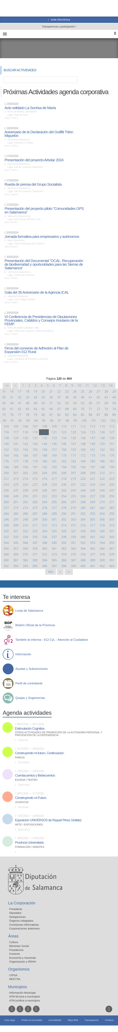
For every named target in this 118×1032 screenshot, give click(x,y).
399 (73, 566)
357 (15, 548)
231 (73, 484)
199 (111, 467)
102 (103, 420)
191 (35, 467)
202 (25, 473)
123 (73, 432)
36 (51, 397)
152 (6, 449)
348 (44, 543)
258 (102, 496)
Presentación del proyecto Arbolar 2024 (34, 160)
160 (83, 449)
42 (98, 397)
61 (12, 409)
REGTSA (14, 979)
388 (83, 560)
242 (63, 490)
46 (12, 403)
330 (102, 531)
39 (74, 397)
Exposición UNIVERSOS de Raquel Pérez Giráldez (48, 820)
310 (25, 525)
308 (6, 525)
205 (54, 473)
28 (106, 391)
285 (15, 513)
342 (102, 537)
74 (114, 409)
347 (35, 543)
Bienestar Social (19, 945)
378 (102, 554)
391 (111, 560)
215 (35, 479)
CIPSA (13, 975)
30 (4, 397)
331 (111, 531)
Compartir (4, 584)
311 (35, 525)
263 (35, 502)
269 (92, 502)
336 (44, 537)
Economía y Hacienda (22, 957)
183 (73, 461)
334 (25, 537)
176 (6, 461)
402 (102, 566)
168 (44, 455)
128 (6, 438)
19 (35, 391)
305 (92, 519)
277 (54, 508)
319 (111, 525)
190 (25, 467)
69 (74, 409)
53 (66, 403)
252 (44, 496)
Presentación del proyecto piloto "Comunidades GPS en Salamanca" (44, 210)
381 (15, 560)
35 (43, 397)
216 (44, 479)
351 (73, 543)
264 (44, 502)
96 (51, 420)
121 (54, 432)
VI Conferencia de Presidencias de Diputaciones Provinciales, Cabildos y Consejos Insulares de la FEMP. (41, 320)
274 (25, 508)
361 (54, 548)
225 (15, 484)
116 (6, 432)
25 (82, 391)
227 (35, 484)
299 (35, 519)
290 (63, 513)
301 (54, 519)
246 (102, 490)
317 (92, 525)
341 (92, 537)
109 (54, 426)
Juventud (22, 802)
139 (111, 438)
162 (102, 449)
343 (111, 537)
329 (92, 531)
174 (102, 455)
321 (15, 531)
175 (111, 455)
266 (63, 502)
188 (6, 467)
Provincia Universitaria (29, 842)
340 (83, 537)
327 (73, 531)
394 (25, 566)
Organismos (19, 969)
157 (54, 449)
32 (19, 397)
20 (43, 391)
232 (83, 484)
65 (43, 409)
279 (73, 508)
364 (83, 548)
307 (111, 519)
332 (6, 537)
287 (35, 513)
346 (25, 543)
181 (54, 461)
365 (92, 548)
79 (35, 415)
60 (4, 409)
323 (35, 531)
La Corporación (21, 903)
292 (83, 513)
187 (111, 461)
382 (25, 560)
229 (54, 484)
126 (102, 432)
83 (66, 415)
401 (92, 566)
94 (36, 420)
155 (35, 449)
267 (73, 502)
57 (98, 403)
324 (44, 531)
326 (63, 531)
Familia (20, 757)
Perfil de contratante (28, 683)
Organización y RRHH (22, 961)
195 (73, 467)
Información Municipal (22, 992)
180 (44, 461)
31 (12, 397)
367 (111, 548)
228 (44, 484)
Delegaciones (17, 916)
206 (63, 473)
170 (63, 455)
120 (44, 432)
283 (111, 508)
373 (54, 554)
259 (111, 496)
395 (35, 566)
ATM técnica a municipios (24, 996)
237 (15, 490)
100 (84, 420)
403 (111, 566)
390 (102, 560)
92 (20, 420)
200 (6, 473)
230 (63, 484)
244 (83, 490)
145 (54, 444)
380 (6, 560)
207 (73, 473)
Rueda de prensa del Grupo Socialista (33, 184)
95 (43, 420)
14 (110, 385)
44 (114, 397)
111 (73, 426)
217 (54, 479)
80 (43, 415)
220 (83, 479)
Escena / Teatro (26, 780)
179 (35, 461)
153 (15, 449)
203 (35, 473)
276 (44, 508)
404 (50, 572)
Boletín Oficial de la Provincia (35, 625)
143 (35, 444)
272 (6, 508)
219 (73, 479)
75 (4, 415)
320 (6, 531)
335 (35, 537)
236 (6, 490)
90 (4, 420)
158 (63, 449)
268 (83, 502)
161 (92, 449)
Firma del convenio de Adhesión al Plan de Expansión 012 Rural (36, 350)
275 (35, 508)
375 (73, 554)
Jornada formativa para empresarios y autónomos (42, 236)
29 (114, 391)
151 (111, 444)
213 (15, 479)
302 (63, 519)
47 (19, 403)
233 (92, 484)
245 (92, 490)
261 (15, 502)
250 (25, 496)
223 (111, 479)
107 (35, 426)
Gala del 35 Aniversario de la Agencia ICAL (37, 292)
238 (25, 490)
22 (59, 391)
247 (111, 490)
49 (35, 403)
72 (98, 409)
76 (12, 415)
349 (54, 543)
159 (73, 449)
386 (63, 560)
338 (63, 537)
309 (15, 525)
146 (63, 444)
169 (54, 455)
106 (25, 426)
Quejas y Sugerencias (30, 698)
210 (102, 473)
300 (44, 519)
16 (12, 391)
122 (63, 432)
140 (6, 444)
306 (102, 519)
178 (25, 461)
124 (83, 432)
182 (63, 461)
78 (27, 415)
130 (25, 438)
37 (59, 397)
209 (92, 473)
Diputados (15, 912)
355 (111, 543)
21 (51, 391)
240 (44, 490)
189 (15, 467)
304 (83, 519)
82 (59, 415)
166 (25, 455)
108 (44, 426)
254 (63, 496)
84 (74, 415)
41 (90, 397)
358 (25, 548)
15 (4, 391)
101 (93, 420)
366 (102, 548)
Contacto (109, 1020)
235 (111, 484)
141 (15, 444)
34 (35, 397)
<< (7, 385)
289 (54, 513)
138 (102, 438)
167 (35, 455)
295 (111, 513)
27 (98, 391)
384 (44, 560)
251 (35, 496)
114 (102, 426)
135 (73, 438)
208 (83, 473)
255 (73, 496)
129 (15, 438)
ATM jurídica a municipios (24, 1000)
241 (54, 490)
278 (63, 508)
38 (66, 397)
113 (92, 426)
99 (75, 420)
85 (82, 415)
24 (74, 391)
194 (63, 467)
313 (54, 525)
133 (54, 438)
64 (35, 409)
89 (114, 415)
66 (51, 409)
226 (25, 484)
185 (92, 461)
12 (95, 385)
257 (92, 496)
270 (102, 502)
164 (6, 455)
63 (27, 409)
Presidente (15, 909)
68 (66, 409)
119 (35, 432)
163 (111, 449)
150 (102, 444)
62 (19, 409)
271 (111, 502)
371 (35, 554)
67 (59, 409)
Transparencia (91, 1020)
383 (35, 560)
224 (6, 484)
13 (103, 385)
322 (25, 531)
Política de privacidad (31, 1020)
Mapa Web (73, 1020)
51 (51, 403)
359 (35, 548)
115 (111, 426)
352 (83, 543)
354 (102, 543)
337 (54, 537)
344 (6, 543)
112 (83, 426)
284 (6, 513)
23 (66, 391)
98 (67, 420)
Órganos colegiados (21, 920)
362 (63, 548)
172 (83, 455)
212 (6, 479)
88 (106, 415)
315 (73, 525)
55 (82, 403)
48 (27, 403)
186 (102, 461)
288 (44, 513)
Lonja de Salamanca (29, 610)
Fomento (14, 953)
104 (6, 426)
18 (27, 391)
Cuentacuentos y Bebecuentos (35, 775)
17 (19, 391)
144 (44, 444)
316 (83, 525)
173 (92, 455)
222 (102, 479)
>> (68, 572)
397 (54, 566)
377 (92, 554)
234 (102, 484)
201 (15, 473)
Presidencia (16, 949)
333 (15, 537)
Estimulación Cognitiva (29, 728)
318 (102, 525)
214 (25, 479)
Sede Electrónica (60, 19)
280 (83, 508)
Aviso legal (9, 1020)
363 (73, 548)
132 (44, 438)
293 (92, 513)
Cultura (13, 942)
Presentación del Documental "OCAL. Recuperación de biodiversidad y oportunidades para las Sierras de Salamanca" (44, 264)
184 (83, 461)
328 (83, 531)
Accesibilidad (54, 1020)
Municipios (17, 987)
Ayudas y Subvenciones (31, 669)
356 (6, 548)
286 (25, 513)
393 (15, 566)
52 (59, 403)
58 (106, 403)
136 (83, 438)
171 (73, 455)
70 (82, 409)
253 (54, 496)
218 (63, 479)
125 (92, 432)
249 (15, 496)
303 (73, 519)
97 (59, 420)
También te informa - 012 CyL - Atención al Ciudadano (51, 639)
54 (74, 403)
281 (92, 508)
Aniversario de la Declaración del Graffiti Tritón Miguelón (39, 133)
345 (15, 543)
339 (73, 537)
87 (98, 415)
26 (90, 391)
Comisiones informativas (24, 924)
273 (15, 508)
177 (15, 461)
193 (54, 467)
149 (92, 444)
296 (6, 519)
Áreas (13, 936)
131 (35, 438)
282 (102, 508)
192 (44, 467)
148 (83, 444)
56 (90, 403)
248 (6, 496)
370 (25, 554)
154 (25, 449)
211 (111, 473)
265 (54, 502)
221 (92, 479)
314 (63, 525)
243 (73, 490)
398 (63, 566)
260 (6, 502)
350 (63, 543)
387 (73, 560)
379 (111, 554)
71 (90, 409)
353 (92, 543)
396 (44, 566)
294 (102, 513)
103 (112, 420)
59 (114, 403)
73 (106, 409)
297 (15, 519)
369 (15, 554)
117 (15, 432)
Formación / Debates (29, 847)
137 (92, 438)
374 (63, 554)
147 (73, 444)
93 (28, 420)
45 (4, 403)
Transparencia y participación (58, 26)
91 (12, 420)
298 (25, 519)
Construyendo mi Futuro (30, 798)
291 (73, 513)
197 (92, 467)
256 (83, 496)
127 (111, 432)
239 (35, 490)
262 (25, 502)
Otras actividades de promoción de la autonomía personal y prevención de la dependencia (58, 734)
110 (63, 426)
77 (19, 415)
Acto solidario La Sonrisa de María (30, 108)
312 (44, 525)
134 (63, 438)
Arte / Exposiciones (29, 824)
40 (82, 397)
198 (102, 467)
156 (44, 449)
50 (43, 403)
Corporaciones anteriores (24, 928)
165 (15, 455)
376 (83, 554)
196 (83, 467)
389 (92, 560)
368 (6, 554)
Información (23, 654)
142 (25, 444)
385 (54, 560)
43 (106, 397)
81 (51, 415)
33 (27, 397)
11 (87, 385)
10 (79, 385)
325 (54, 531)
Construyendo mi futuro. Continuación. (39, 753)
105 (15, 426)
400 (83, 566)
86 (90, 415)
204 (44, 473)
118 (25, 432)
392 (6, 566)
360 (44, 548)
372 (44, 554)
